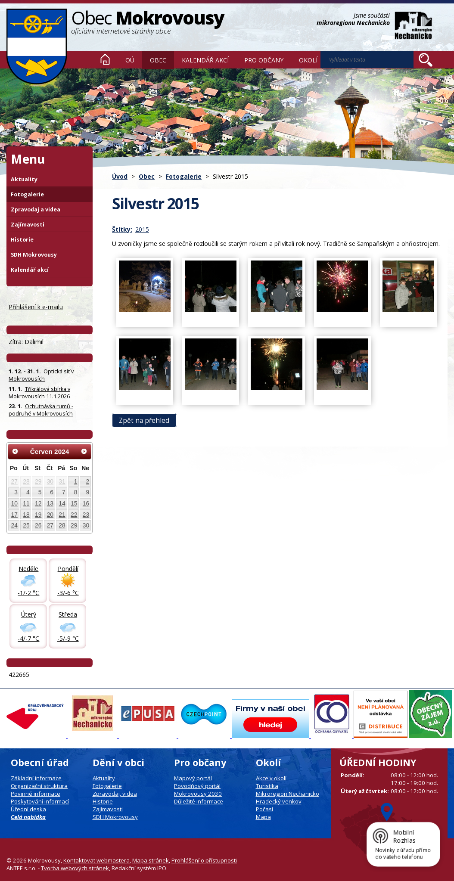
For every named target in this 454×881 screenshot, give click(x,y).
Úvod (105, 59)
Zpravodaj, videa (115, 793)
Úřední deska (28, 809)
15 (74, 503)
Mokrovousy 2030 (198, 793)
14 (62, 503)
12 (38, 503)
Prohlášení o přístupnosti (204, 860)
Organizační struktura (39, 786)
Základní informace (36, 778)
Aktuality (24, 179)
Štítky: (122, 229)
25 (26, 525)
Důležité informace (198, 801)
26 (38, 525)
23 (86, 514)
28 (26, 481)
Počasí (264, 809)
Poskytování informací (40, 801)
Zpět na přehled (144, 420)
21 (62, 514)
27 (14, 481)
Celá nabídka (28, 817)
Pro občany (263, 60)
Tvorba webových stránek (75, 868)
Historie (22, 239)
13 (50, 503)
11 (26, 503)
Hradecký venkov (279, 801)
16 (86, 503)
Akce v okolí (271, 778)
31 (62, 481)
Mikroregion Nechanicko (287, 793)
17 (14, 514)
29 (38, 481)
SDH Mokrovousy (34, 254)
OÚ (129, 60)
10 (14, 503)
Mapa (263, 817)
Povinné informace (35, 793)
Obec (158, 60)
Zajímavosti (27, 224)
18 (26, 514)
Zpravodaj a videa (35, 209)
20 (50, 514)
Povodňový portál (197, 786)
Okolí (308, 60)
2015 (142, 229)
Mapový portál (193, 778)
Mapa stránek (150, 860)
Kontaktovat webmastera (96, 860)
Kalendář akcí (205, 60)
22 (74, 514)
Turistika (267, 786)
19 (38, 514)
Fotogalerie (184, 176)
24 (14, 525)
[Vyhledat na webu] (425, 60)
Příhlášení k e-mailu (36, 307)
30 (50, 481)
